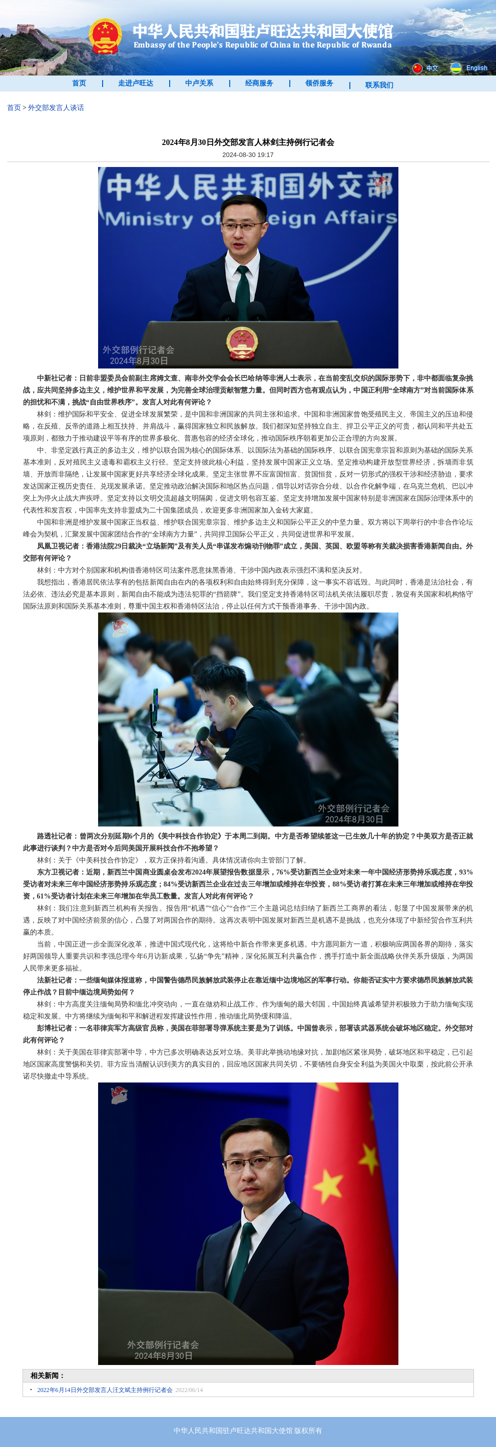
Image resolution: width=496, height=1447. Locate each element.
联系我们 (379, 85)
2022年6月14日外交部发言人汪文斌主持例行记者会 (105, 1390)
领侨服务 (319, 83)
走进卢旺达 (135, 83)
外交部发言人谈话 (56, 108)
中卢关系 (199, 83)
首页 (79, 83)
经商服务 (259, 83)
